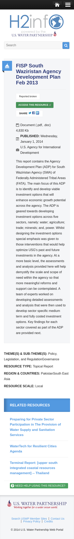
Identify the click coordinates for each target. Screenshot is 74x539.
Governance (7, 66)
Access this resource (34, 106)
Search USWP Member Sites (29, 518)
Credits (48, 521)
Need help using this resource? (40, 485)
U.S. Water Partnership (37, 504)
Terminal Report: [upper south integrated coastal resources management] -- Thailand (33, 468)
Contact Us (57, 518)
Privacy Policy (31, 521)
